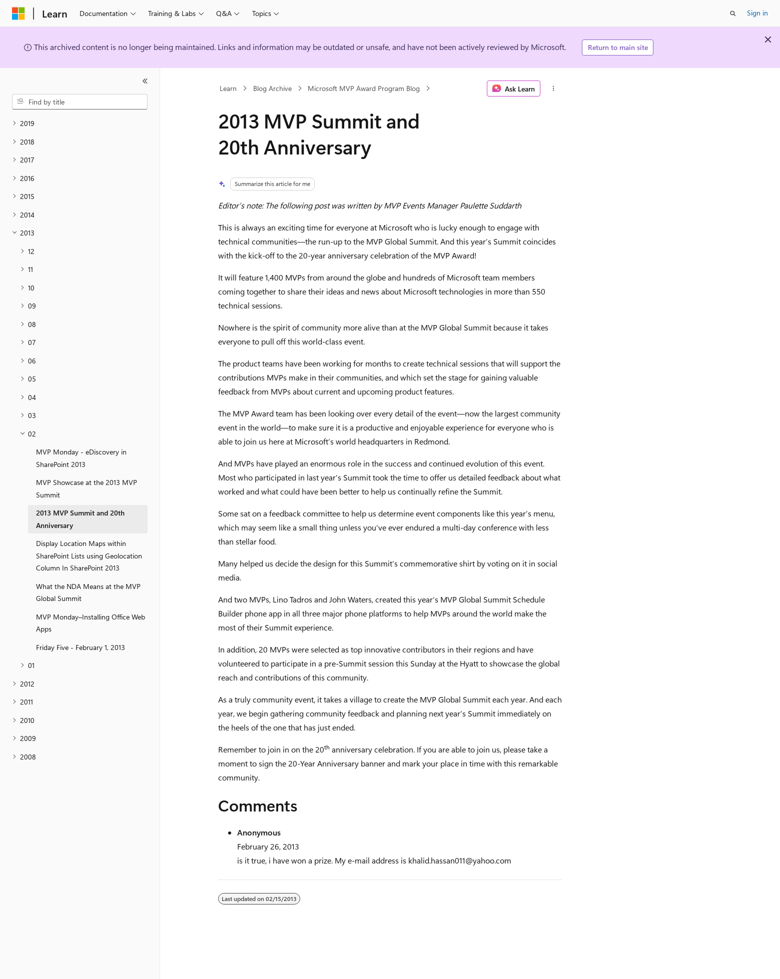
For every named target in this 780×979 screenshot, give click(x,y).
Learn (228, 88)
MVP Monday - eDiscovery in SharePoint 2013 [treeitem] (81, 458)
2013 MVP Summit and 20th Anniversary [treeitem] (80, 519)
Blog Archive (272, 88)
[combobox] (80, 102)
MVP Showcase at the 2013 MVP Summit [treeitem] (86, 489)
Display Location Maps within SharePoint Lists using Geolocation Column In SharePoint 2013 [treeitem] (89, 555)
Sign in (757, 13)
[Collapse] (145, 81)
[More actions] (553, 88)
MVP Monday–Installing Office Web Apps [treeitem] (90, 623)
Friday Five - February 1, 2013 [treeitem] (80, 647)
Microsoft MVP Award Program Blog (364, 88)
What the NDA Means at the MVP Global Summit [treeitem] (88, 593)
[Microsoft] (18, 13)
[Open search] (733, 13)
